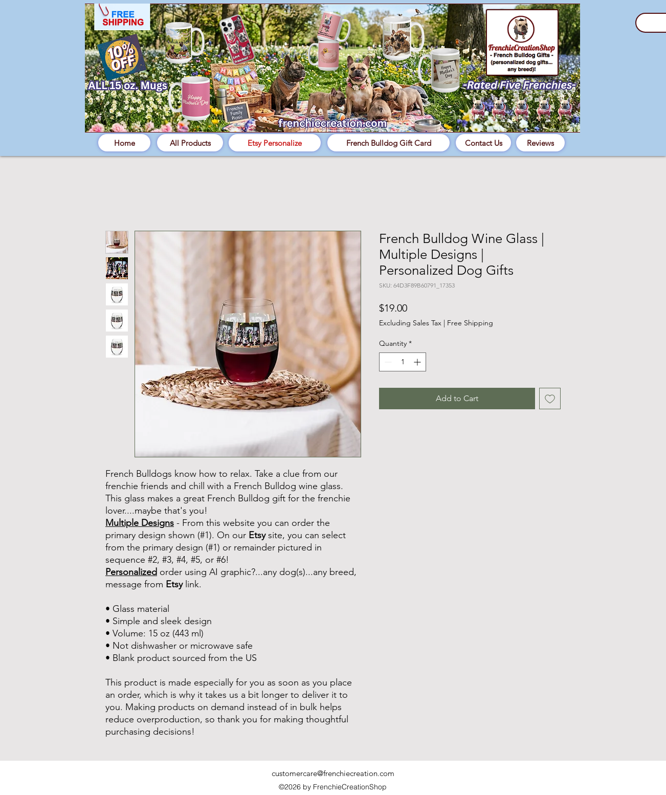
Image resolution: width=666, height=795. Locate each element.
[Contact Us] (483, 142)
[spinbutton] (402, 362)
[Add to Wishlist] (550, 398)
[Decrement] (387, 362)
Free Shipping (470, 322)
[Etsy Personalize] (275, 142)
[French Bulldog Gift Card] (388, 142)
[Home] (124, 142)
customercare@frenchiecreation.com (333, 773)
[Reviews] (540, 142)
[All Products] (190, 142)
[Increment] (418, 362)
